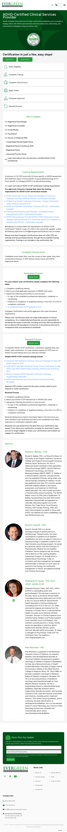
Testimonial (38, 785)
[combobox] (61, 830)
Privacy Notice (25, 756)
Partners (38, 781)
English (60, 830)
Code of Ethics (56, 781)
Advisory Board (40, 777)
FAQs (53, 777)
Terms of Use (36, 824)
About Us (38, 772)
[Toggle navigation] (65, 5)
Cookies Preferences (35, 826)
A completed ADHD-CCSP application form (25, 307)
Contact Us (39, 789)
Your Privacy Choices (54, 824)
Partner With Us (56, 772)
